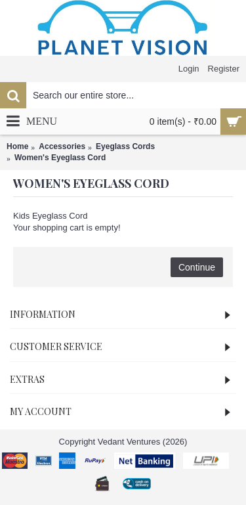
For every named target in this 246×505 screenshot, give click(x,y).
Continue (196, 267)
